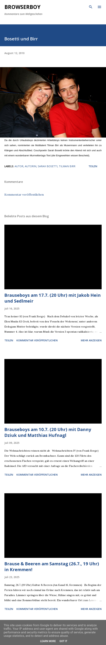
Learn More (48, 641)
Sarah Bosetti (47, 166)
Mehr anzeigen (91, 340)
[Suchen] (90, 6)
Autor (19, 166)
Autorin (30, 166)
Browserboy (22, 6)
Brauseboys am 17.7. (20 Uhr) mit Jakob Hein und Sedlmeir (52, 298)
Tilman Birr (67, 166)
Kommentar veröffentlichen (24, 194)
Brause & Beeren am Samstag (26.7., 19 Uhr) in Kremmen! (51, 566)
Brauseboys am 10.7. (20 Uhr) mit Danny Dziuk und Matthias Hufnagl (47, 432)
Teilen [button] (92, 166)
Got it (63, 641)
